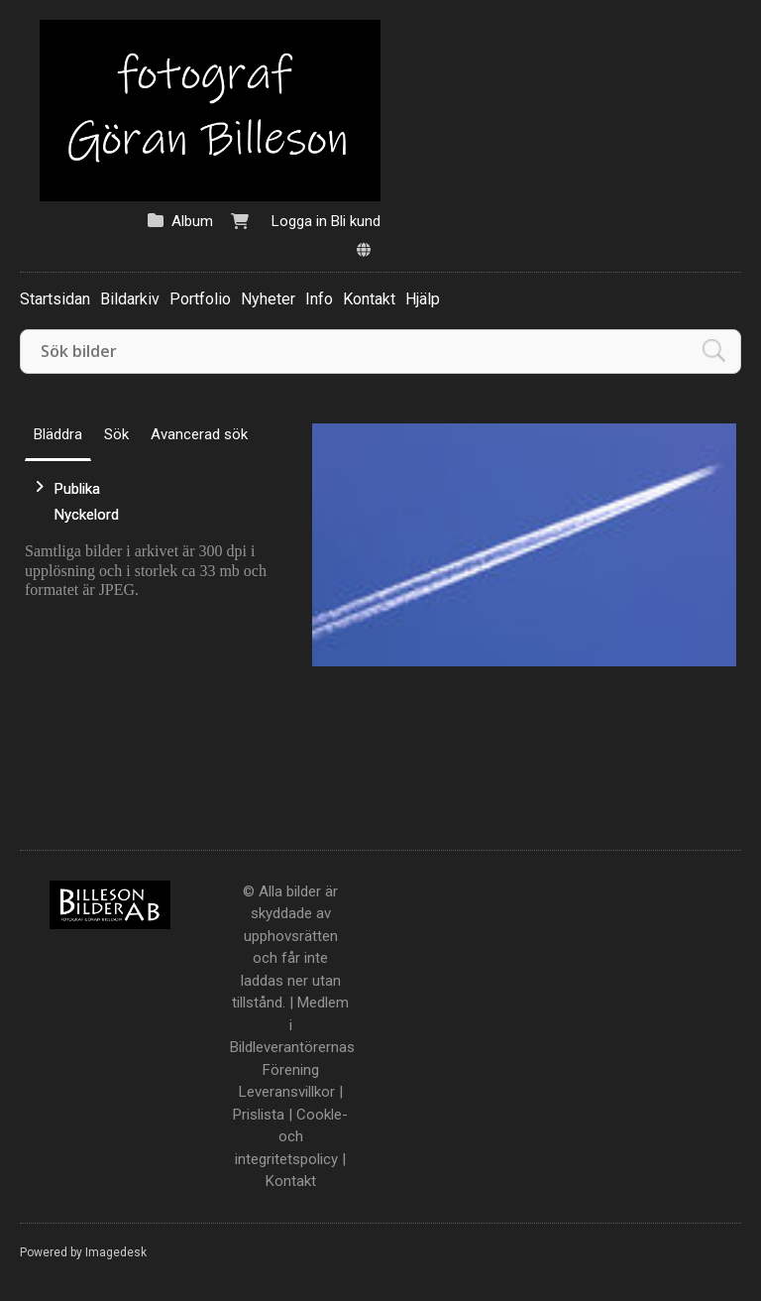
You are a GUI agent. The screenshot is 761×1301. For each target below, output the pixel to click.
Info (319, 299)
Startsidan (55, 299)
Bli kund (355, 221)
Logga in (299, 221)
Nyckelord (86, 515)
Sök (116, 434)
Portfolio (200, 299)
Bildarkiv (130, 299)
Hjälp (422, 299)
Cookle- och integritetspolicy (291, 1137)
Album (192, 221)
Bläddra (58, 434)
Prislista (258, 1115)
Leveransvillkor (287, 1092)
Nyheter (268, 299)
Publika (77, 489)
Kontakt (369, 299)
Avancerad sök (199, 434)
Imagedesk (116, 1252)
